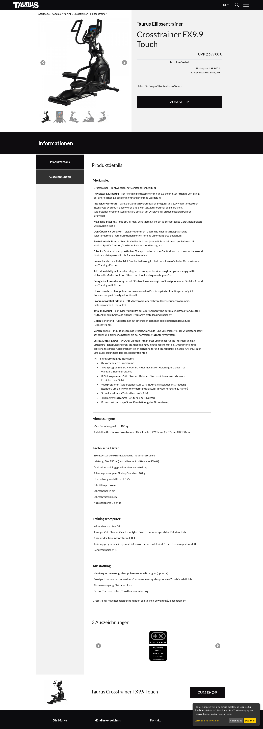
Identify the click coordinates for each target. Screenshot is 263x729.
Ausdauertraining (61, 13)
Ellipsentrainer (98, 13)
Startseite (44, 13)
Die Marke (60, 720)
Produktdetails (60, 162)
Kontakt (155, 720)
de (225, 4)
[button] (42, 62)
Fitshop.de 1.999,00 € (205, 70)
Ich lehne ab (236, 720)
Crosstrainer (81, 13)
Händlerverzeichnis (108, 720)
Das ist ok (250, 720)
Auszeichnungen (60, 177)
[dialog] (226, 714)
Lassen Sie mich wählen (207, 720)
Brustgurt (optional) (156, 573)
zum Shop (179, 102)
